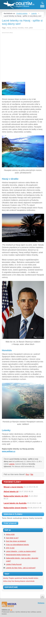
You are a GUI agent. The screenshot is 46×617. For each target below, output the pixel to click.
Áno (27, 474)
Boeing (17, 581)
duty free (11, 581)
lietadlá (30, 578)
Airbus (5, 581)
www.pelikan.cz (8, 451)
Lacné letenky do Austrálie (15, 503)
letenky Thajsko (8, 578)
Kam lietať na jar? (12, 538)
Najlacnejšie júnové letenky (15, 508)
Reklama (41, 603)
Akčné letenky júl (11, 492)
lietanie (22, 581)
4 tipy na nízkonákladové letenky (17, 545)
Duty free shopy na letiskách (16, 541)
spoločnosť (18, 578)
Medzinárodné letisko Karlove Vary (18, 555)
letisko (36, 578)
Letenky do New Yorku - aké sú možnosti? (21, 568)
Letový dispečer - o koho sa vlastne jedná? (21, 551)
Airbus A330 (10, 534)
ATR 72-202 (10, 548)
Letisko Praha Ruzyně (14, 564)
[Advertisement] (23, 57)
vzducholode (30, 581)
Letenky (34, 13)
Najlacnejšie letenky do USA (16, 496)
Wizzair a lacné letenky (13, 487)
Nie (31, 474)
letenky (25, 578)
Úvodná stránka (21, 13)
